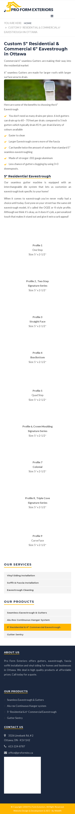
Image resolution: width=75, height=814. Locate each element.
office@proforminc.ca (20, 752)
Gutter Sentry (15, 634)
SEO (48, 810)
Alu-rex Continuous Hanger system (28, 620)
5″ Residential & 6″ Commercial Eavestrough (33, 627)
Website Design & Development (28, 810)
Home (27, 23)
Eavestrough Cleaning (20, 590)
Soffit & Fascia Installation (23, 582)
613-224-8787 (16, 746)
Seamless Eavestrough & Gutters (27, 612)
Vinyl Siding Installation (21, 575)
